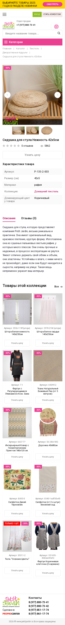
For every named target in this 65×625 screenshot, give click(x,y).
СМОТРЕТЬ (52, 4)
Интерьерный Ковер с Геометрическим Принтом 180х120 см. (17, 448)
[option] (32, 95)
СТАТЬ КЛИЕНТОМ (52, 14)
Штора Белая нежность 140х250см (17, 332)
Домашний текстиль (46, 191)
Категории (13, 42)
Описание (9, 218)
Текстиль (34, 48)
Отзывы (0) (28, 218)
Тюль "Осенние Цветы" (17, 559)
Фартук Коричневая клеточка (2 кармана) (47, 562)
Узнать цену (32, 155)
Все (58, 286)
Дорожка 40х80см (48, 445)
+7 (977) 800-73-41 (25, 25)
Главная (7, 48)
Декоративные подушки (15, 52)
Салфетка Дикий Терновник (17, 503)
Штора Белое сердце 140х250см (48, 332)
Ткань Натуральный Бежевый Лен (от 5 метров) (47, 391)
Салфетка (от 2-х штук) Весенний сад (48, 503)
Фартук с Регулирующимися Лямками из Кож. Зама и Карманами (17, 392)
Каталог (20, 48)
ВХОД (37, 14)
